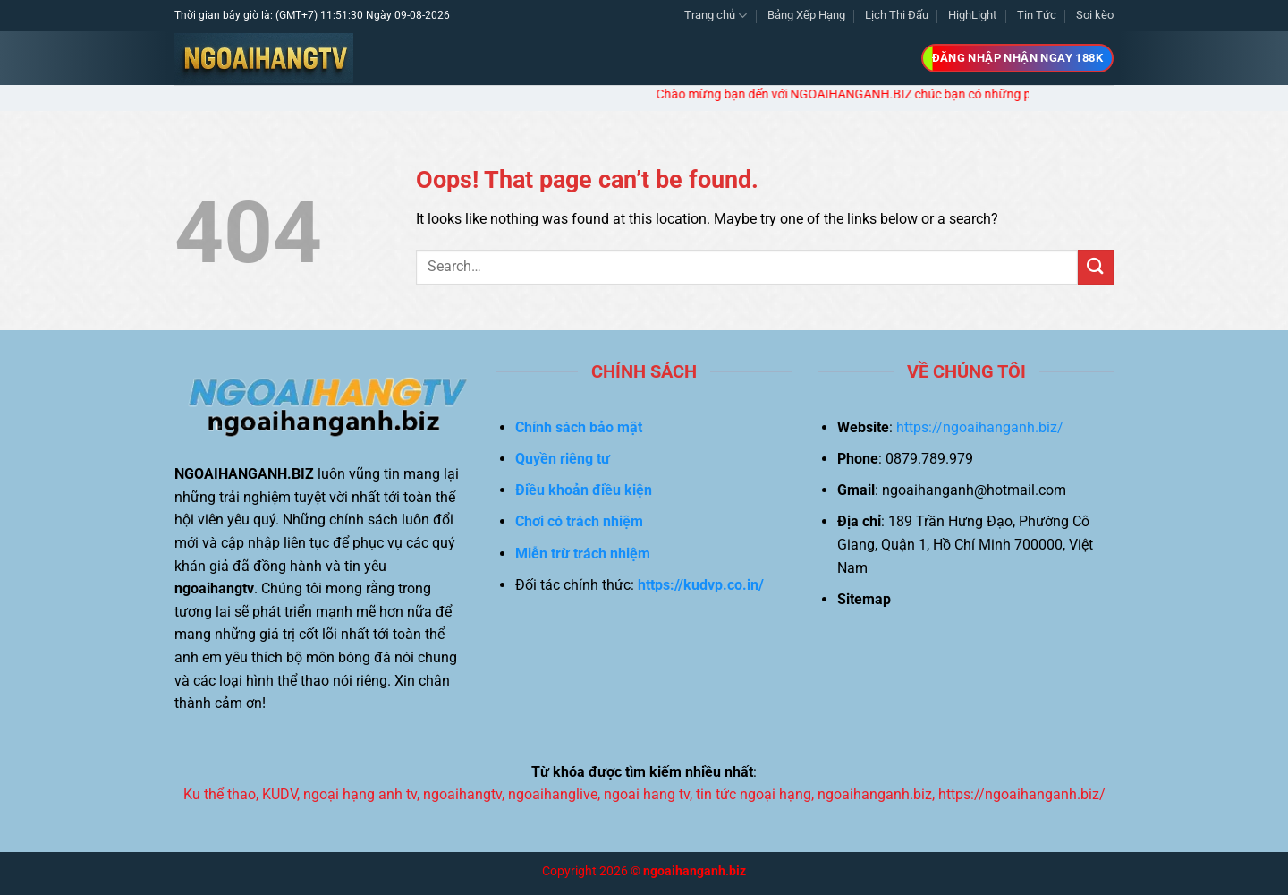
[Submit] (1096, 267)
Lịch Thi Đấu (896, 14)
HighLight (972, 14)
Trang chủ (715, 15)
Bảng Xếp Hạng (806, 14)
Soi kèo (1095, 14)
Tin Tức (1036, 14)
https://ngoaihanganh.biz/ (979, 427)
